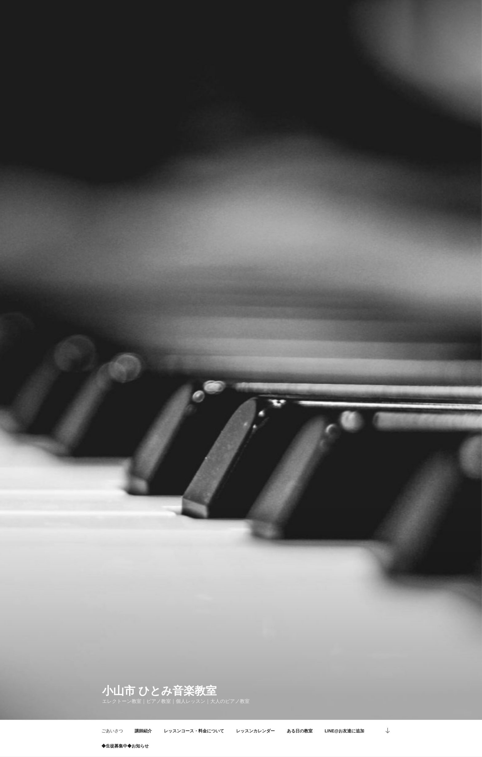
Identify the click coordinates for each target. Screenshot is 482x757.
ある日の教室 (300, 730)
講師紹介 (143, 730)
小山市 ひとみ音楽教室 (159, 690)
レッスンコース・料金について (194, 730)
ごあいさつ (112, 730)
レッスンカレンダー (255, 730)
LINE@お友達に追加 (345, 730)
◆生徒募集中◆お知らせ (125, 745)
